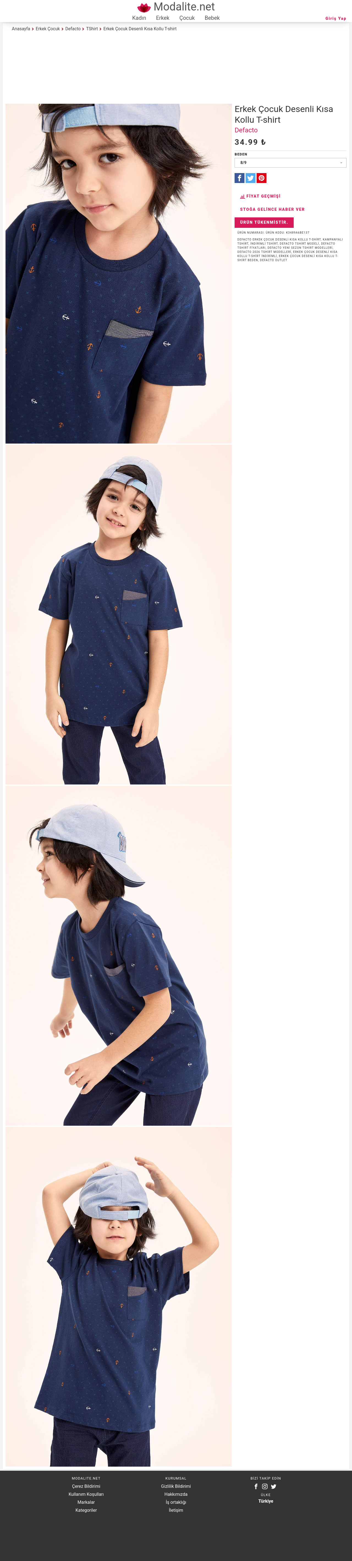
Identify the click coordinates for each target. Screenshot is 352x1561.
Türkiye (265, 1501)
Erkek (162, 18)
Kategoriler (86, 1510)
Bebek (212, 18)
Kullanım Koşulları (86, 1494)
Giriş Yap (336, 18)
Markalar (86, 1502)
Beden (241, 154)
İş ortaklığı (176, 1502)
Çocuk (187, 18)
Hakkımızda (176, 1494)
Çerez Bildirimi (86, 1486)
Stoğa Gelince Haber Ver (272, 209)
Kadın (139, 18)
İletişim (176, 1510)
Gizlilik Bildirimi (176, 1486)
